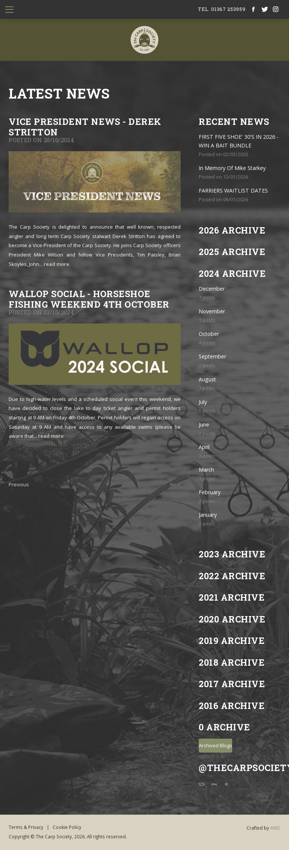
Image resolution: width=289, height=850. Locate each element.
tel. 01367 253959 (221, 9)
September (212, 356)
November (212, 311)
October (209, 333)
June (204, 424)
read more (56, 264)
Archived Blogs (215, 745)
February (210, 492)
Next (175, 484)
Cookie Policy (67, 827)
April (204, 447)
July (203, 401)
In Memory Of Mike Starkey (232, 168)
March (206, 469)
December (212, 288)
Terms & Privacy (26, 827)
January (208, 514)
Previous (19, 484)
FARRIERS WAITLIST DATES (233, 190)
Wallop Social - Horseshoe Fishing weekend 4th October (89, 299)
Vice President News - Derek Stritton (85, 126)
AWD (275, 828)
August (207, 379)
